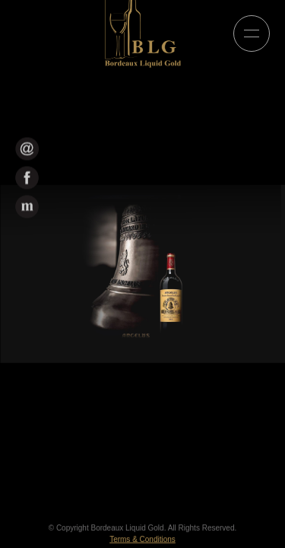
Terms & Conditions (142, 541)
